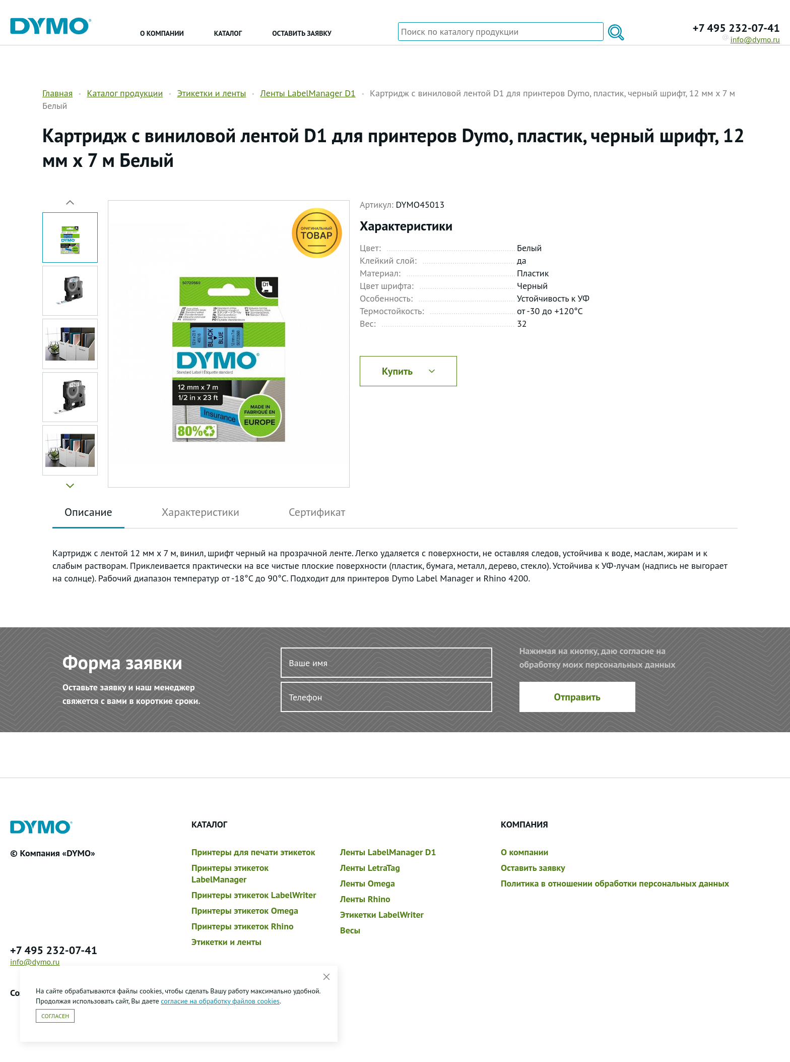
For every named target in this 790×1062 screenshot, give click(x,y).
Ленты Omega (367, 883)
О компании (162, 33)
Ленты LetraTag (370, 867)
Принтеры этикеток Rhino (242, 926)
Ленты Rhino (365, 899)
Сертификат (317, 512)
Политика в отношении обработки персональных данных (615, 883)
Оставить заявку (301, 33)
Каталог (228, 33)
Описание (88, 512)
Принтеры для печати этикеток (253, 852)
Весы (350, 930)
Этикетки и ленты (211, 93)
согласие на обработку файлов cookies (220, 1001)
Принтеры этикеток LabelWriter (253, 895)
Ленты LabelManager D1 (308, 93)
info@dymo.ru (751, 39)
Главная (57, 93)
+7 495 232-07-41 (736, 27)
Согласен (55, 1016)
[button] (70, 482)
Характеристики (200, 512)
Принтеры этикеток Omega (244, 910)
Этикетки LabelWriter (382, 914)
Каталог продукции (125, 93)
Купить (408, 371)
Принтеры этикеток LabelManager (230, 873)
